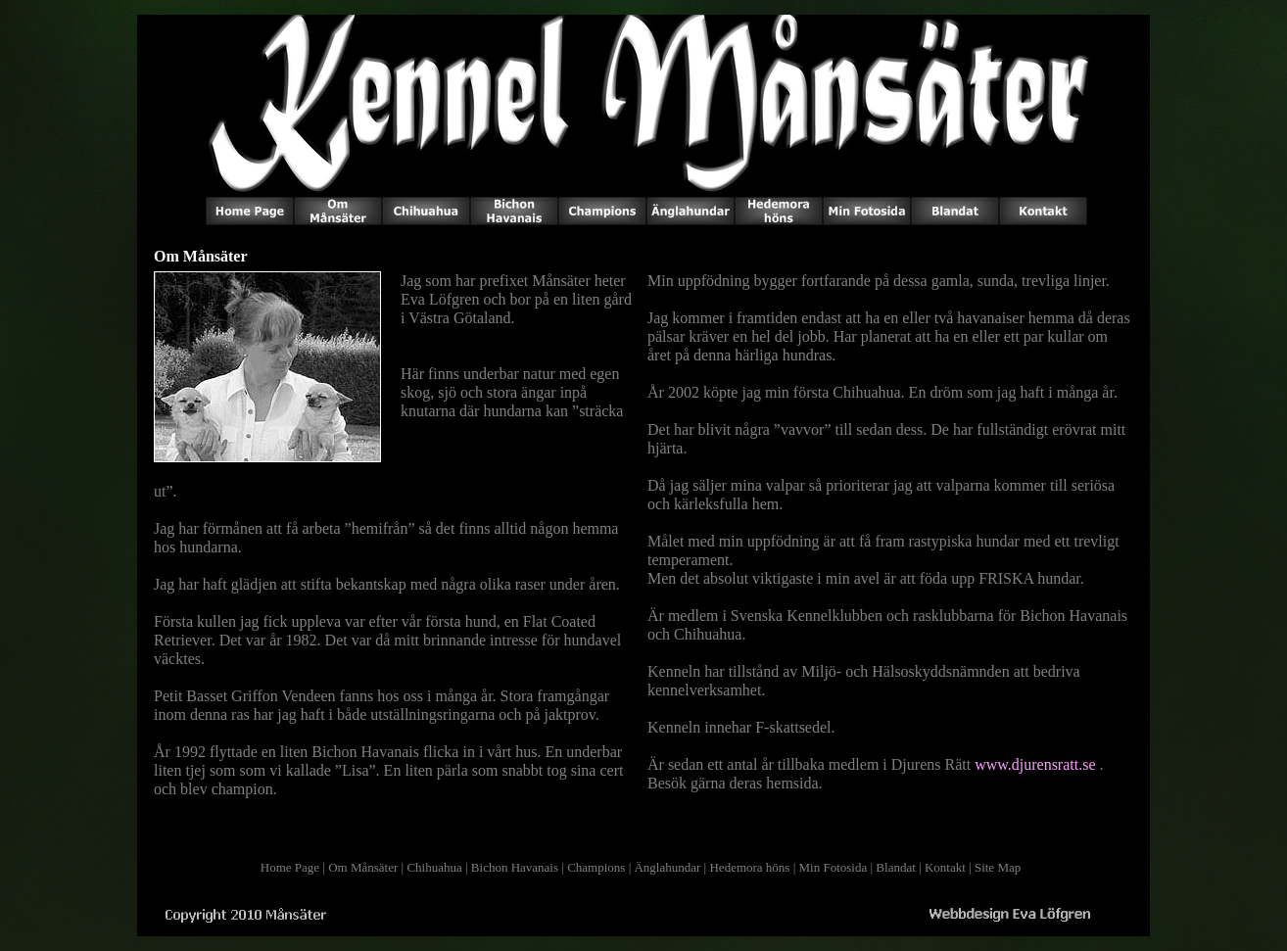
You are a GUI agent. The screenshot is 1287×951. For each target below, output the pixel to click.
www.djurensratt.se (1035, 764)
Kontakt (945, 867)
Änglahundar (667, 867)
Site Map (998, 867)
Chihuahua (433, 867)
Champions (596, 867)
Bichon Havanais (514, 867)
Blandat (895, 867)
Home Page (290, 867)
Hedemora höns (749, 867)
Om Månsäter (363, 867)
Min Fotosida (833, 867)
